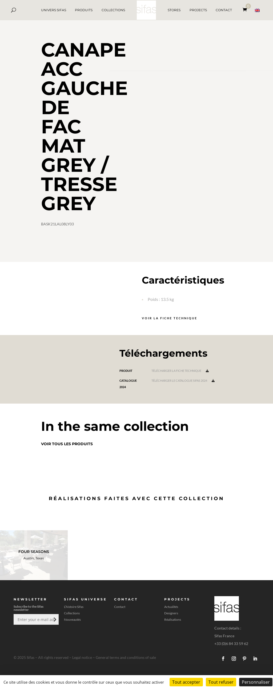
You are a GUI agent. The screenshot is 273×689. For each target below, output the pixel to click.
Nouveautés (72, 620)
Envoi (54, 619)
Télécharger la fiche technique (180, 370)
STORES (174, 10)
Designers (171, 613)
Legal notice (82, 657)
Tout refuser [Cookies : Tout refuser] (221, 682)
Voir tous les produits (67, 443)
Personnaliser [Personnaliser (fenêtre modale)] (256, 682)
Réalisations (172, 620)
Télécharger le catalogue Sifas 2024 (183, 380)
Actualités (171, 607)
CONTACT (224, 10)
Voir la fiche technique (169, 318)
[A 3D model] (191, 166)
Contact (119, 607)
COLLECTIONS (113, 10)
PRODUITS (84, 10)
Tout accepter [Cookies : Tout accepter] (186, 682)
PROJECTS (198, 10)
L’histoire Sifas (73, 607)
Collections (72, 613)
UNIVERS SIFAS (53, 10)
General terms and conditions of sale (126, 657)
